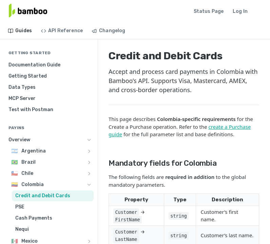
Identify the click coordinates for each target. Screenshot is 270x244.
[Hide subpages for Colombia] (89, 184)
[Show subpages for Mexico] (89, 241)
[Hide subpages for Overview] (89, 140)
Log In (240, 11)
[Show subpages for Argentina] (89, 151)
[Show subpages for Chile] (89, 173)
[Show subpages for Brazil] (89, 162)
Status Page (209, 11)
